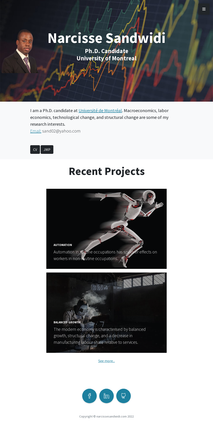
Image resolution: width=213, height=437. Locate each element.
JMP (47, 149)
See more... (106, 360)
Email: (35, 131)
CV (35, 149)
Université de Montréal (100, 110)
